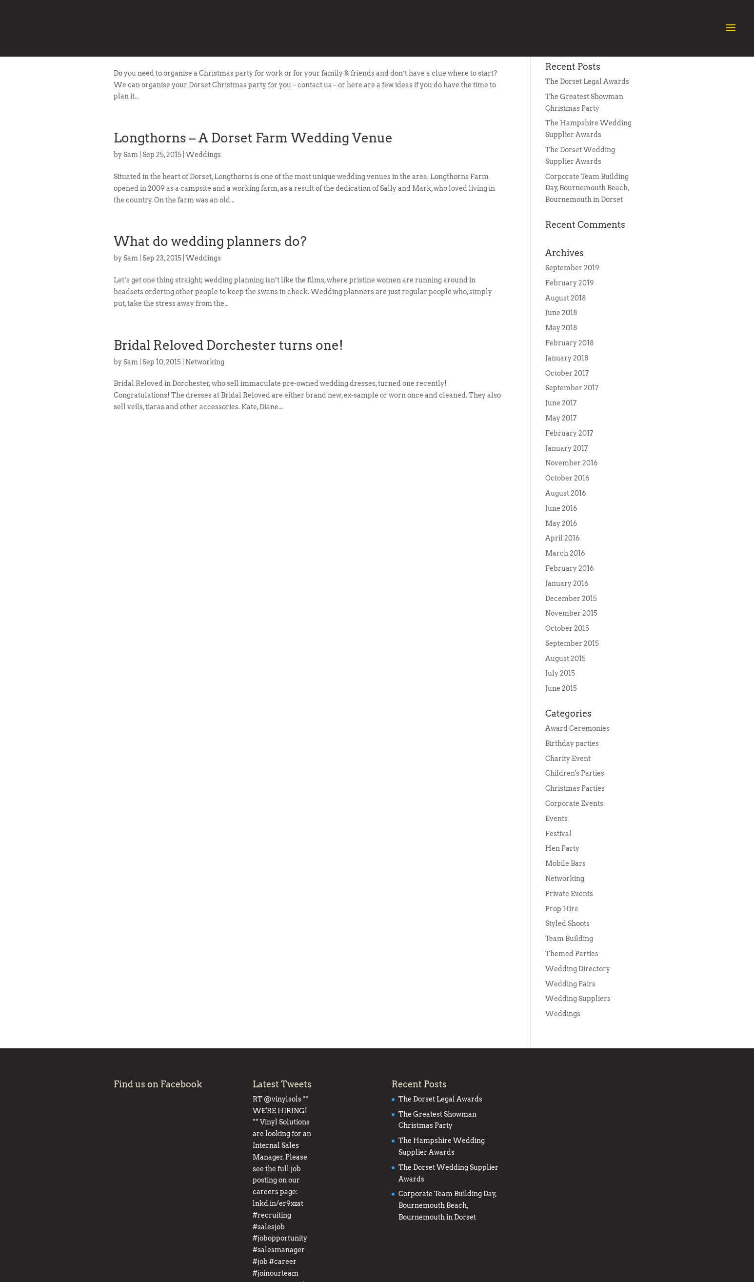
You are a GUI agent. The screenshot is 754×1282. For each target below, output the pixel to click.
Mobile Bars (565, 920)
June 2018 (561, 369)
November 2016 (571, 519)
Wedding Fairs (570, 1040)
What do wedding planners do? (210, 297)
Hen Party (562, 905)
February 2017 (569, 490)
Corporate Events (574, 860)
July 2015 (560, 730)
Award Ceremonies (577, 785)
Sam (130, 108)
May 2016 (561, 580)
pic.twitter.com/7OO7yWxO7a (302, 1260)
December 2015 (571, 655)
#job (313, 1237)
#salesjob (269, 1225)
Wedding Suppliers (578, 1055)
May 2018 (561, 384)
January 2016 (567, 640)
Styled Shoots (567, 980)
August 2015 (565, 715)
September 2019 (572, 324)
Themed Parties (571, 1010)
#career (336, 1237)
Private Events (569, 950)
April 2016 (562, 595)
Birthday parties (572, 800)
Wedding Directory (577, 1025)
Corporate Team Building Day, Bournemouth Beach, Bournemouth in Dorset (587, 244)
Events (197, 108)
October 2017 (567, 430)
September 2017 (571, 444)
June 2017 (560, 459)
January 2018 (567, 415)
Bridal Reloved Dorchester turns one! (228, 401)
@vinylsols (282, 1156)
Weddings (203, 211)
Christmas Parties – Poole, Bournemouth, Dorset (262, 91)
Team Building (569, 995)
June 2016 (561, 565)
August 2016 (565, 550)
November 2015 (571, 670)
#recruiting (324, 1214)
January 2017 (566, 505)
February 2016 (569, 625)
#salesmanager (279, 1237)
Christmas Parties (575, 845)
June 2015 (561, 745)
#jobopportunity (313, 1225)
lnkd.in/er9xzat (278, 1214)
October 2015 (567, 685)
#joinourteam (275, 1248)
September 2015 (572, 700)
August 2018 (565, 355)
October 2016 (567, 535)
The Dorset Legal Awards (587, 138)
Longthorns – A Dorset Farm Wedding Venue (253, 194)
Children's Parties (574, 830)
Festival (558, 890)
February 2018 (569, 399)
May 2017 (560, 475)
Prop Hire (561, 965)
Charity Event (568, 815)
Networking (204, 418)
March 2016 (565, 610)
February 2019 (569, 339)
